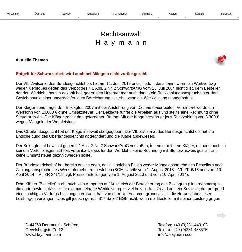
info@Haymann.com (176, 234)
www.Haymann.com (43, 234)
